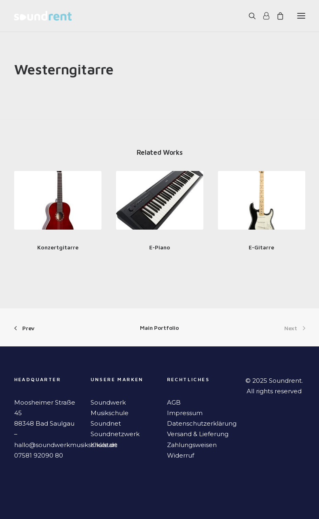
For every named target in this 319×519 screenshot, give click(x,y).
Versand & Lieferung (197, 434)
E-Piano (159, 247)
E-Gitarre (261, 247)
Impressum (185, 413)
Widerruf (180, 455)
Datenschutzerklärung (202, 423)
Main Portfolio (159, 327)
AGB (174, 402)
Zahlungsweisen (192, 445)
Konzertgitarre (57, 247)
